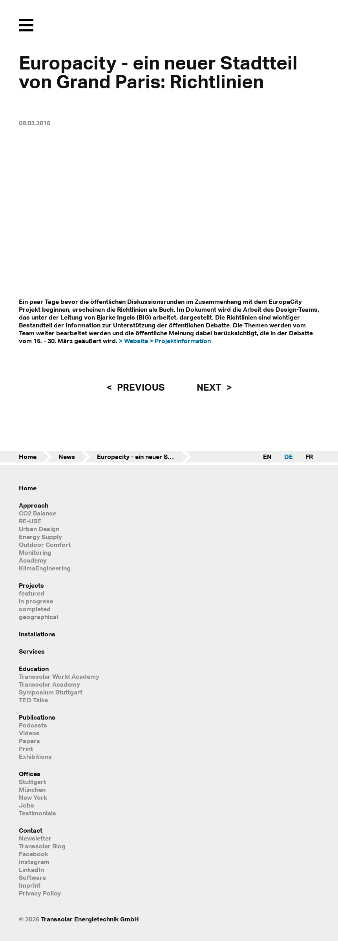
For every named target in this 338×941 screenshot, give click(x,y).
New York (33, 797)
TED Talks (33, 700)
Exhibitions (35, 756)
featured (31, 593)
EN (267, 456)
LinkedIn (31, 869)
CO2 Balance (37, 513)
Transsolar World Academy (59, 676)
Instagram (34, 862)
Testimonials (37, 813)
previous (139, 387)
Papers (29, 741)
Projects (31, 585)
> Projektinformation (180, 341)
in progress (36, 601)
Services (32, 651)
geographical (38, 617)
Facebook (33, 854)
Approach (33, 505)
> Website (133, 341)
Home (28, 456)
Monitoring (35, 552)
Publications (37, 717)
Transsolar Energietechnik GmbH (90, 919)
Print (26, 749)
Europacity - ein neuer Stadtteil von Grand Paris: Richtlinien (144, 456)
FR (309, 456)
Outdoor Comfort (45, 544)
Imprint (29, 885)
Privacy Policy (40, 893)
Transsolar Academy (49, 684)
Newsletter (35, 838)
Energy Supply (40, 537)
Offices (29, 774)
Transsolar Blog (42, 846)
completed (35, 609)
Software (32, 877)
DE (288, 456)
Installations (37, 634)
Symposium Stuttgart (50, 692)
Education (34, 668)
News (66, 456)
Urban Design (39, 529)
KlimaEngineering (45, 568)
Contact (30, 830)
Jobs (26, 805)
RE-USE (30, 521)
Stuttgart (32, 782)
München (32, 789)
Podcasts (33, 725)
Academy (33, 560)
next (210, 387)
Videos (29, 733)
